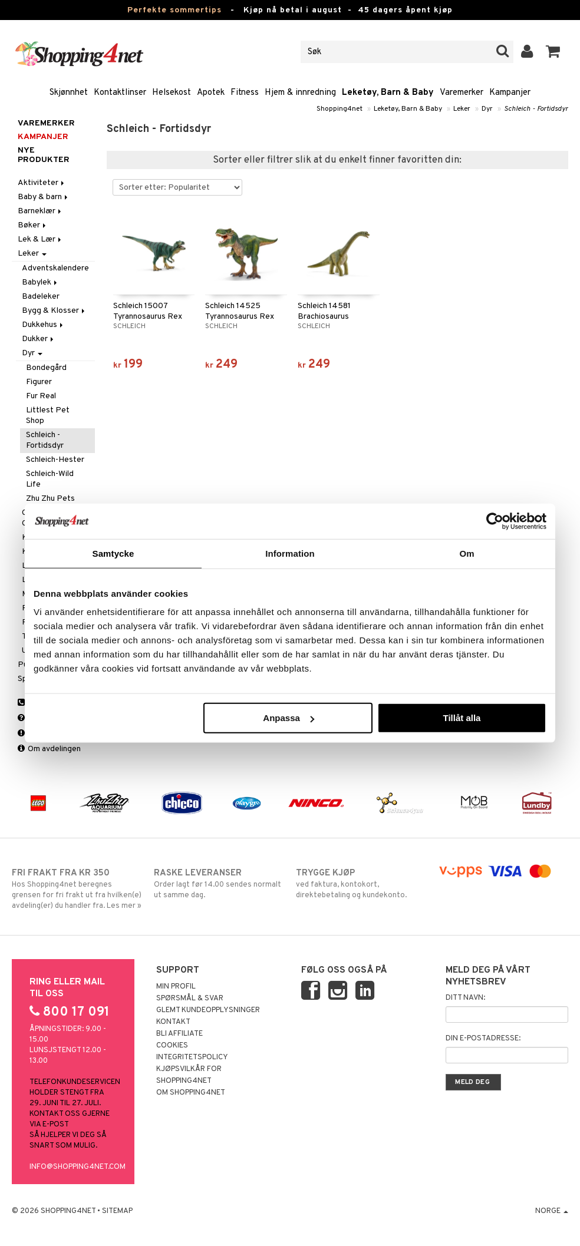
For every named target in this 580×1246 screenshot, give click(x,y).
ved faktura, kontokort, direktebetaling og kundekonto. (361, 883)
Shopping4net (339, 109)
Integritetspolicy (192, 1057)
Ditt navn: (465, 998)
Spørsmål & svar (189, 998)
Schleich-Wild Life (50, 479)
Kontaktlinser (120, 92)
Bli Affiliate (179, 1034)
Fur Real (41, 396)
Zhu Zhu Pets (50, 499)
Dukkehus (43, 325)
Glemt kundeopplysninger (208, 1010)
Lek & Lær (40, 239)
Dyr (487, 109)
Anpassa (288, 718)
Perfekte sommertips (174, 10)
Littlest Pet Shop (48, 415)
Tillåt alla (461, 718)
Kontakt (173, 1022)
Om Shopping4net (190, 1093)
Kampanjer (509, 92)
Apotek (211, 92)
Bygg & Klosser (54, 311)
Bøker (33, 225)
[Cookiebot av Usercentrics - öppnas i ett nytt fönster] (494, 521)
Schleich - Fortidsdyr (536, 109)
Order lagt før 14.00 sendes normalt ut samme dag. (219, 883)
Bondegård (46, 368)
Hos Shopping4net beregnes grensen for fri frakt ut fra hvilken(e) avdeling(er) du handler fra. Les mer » (77, 889)
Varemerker (461, 92)
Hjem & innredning (300, 92)
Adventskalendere (55, 268)
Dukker (38, 339)
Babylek (40, 282)
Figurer (39, 382)
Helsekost (171, 92)
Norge (551, 1211)
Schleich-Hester (55, 460)
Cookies (172, 1045)
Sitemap (117, 1211)
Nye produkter (44, 156)
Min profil (176, 986)
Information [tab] (290, 553)
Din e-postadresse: (483, 1038)
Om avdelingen (49, 749)
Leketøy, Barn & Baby (388, 92)
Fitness (244, 92)
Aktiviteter (42, 183)
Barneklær (40, 211)
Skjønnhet (69, 92)
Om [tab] (466, 553)
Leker (461, 109)
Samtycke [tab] (113, 553)
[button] (553, 52)
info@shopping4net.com (77, 1167)
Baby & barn (44, 197)
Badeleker (41, 297)
